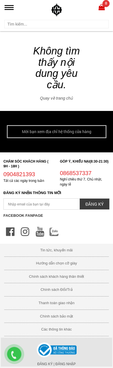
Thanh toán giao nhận (56, 303)
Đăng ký (45, 364)
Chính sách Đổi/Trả (56, 289)
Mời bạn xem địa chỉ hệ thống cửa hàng (56, 131)
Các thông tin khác (56, 329)
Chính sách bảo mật (56, 316)
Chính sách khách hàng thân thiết (56, 276)
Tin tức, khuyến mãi (56, 250)
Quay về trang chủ (56, 98)
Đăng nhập (66, 364)
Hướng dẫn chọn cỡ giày (56, 263)
